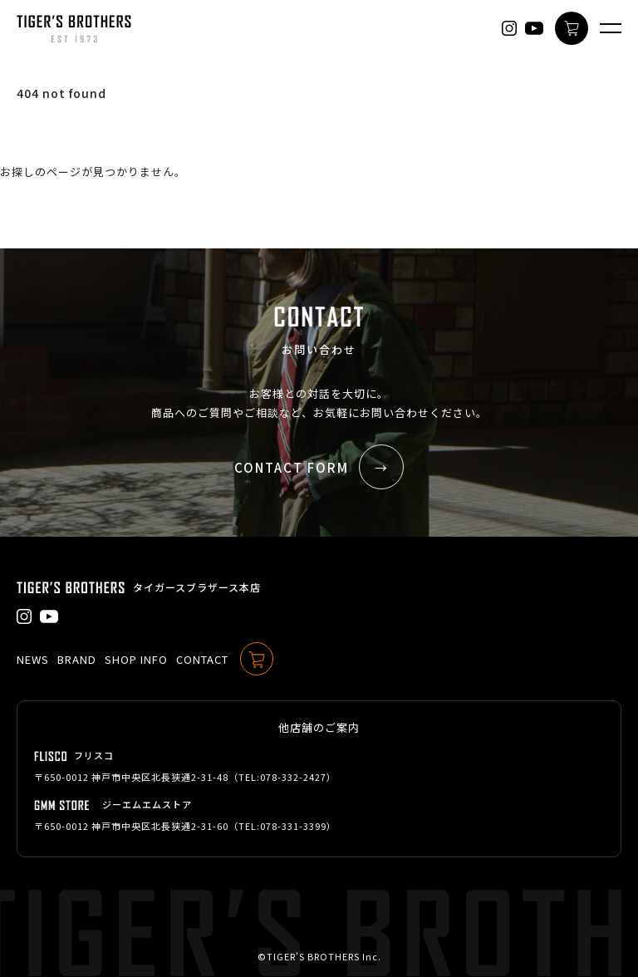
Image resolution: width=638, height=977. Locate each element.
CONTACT (202, 659)
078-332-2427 (293, 776)
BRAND (76, 659)
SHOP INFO (136, 659)
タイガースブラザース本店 (197, 587)
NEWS (33, 659)
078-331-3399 (293, 825)
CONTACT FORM (319, 467)
